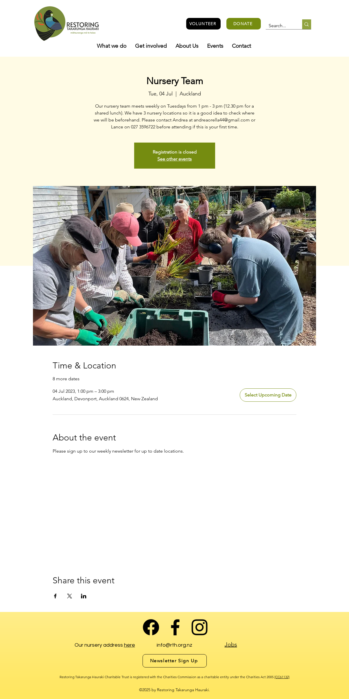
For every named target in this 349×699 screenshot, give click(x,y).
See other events (174, 159)
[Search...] (279, 25)
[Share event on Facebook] (55, 596)
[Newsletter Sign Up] (175, 660)
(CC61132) (281, 677)
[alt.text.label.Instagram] (199, 627)
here (129, 645)
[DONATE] (243, 23)
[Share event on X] (69, 596)
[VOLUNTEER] (203, 23)
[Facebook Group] (151, 627)
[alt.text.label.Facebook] (175, 627)
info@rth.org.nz (174, 645)
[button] (112, 46)
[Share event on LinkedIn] (83, 596)
